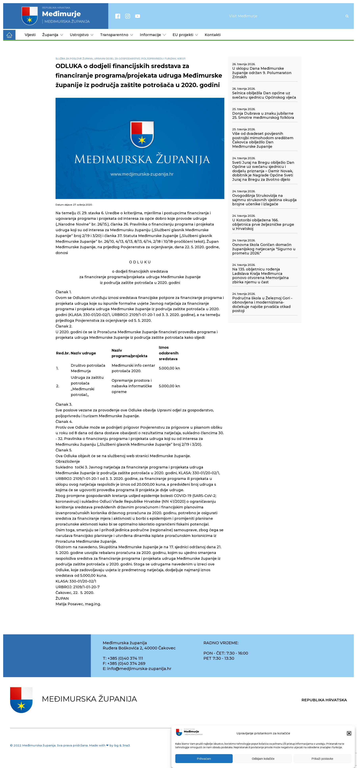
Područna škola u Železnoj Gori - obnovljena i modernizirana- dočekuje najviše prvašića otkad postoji (262, 304)
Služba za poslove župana (74, 58)
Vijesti (30, 35)
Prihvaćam (204, 758)
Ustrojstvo (81, 35)
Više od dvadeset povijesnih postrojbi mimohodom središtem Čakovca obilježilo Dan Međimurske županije (262, 140)
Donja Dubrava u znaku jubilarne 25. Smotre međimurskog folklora (263, 115)
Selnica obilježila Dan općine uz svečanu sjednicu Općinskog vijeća (264, 95)
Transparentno (116, 35)
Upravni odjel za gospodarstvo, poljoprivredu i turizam (135, 58)
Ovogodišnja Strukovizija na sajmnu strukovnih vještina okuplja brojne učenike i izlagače (264, 200)
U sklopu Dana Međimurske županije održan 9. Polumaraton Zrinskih (262, 73)
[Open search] (347, 16)
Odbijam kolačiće (263, 758)
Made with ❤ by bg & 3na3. (109, 745)
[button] (349, 734)
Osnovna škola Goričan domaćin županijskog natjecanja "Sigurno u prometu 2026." (264, 249)
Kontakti (213, 35)
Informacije (153, 35)
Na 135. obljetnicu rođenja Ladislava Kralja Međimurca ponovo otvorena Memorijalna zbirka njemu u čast (260, 275)
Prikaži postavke (322, 758)
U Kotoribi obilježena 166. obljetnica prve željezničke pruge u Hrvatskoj (263, 224)
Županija (52, 35)
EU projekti (185, 35)
